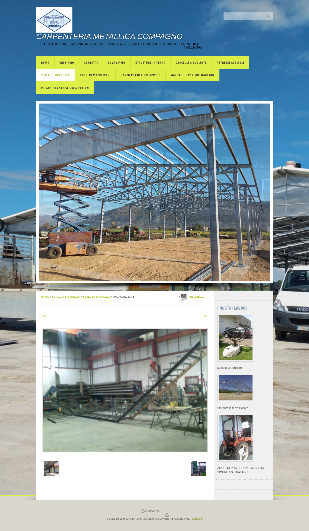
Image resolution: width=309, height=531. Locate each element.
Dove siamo (116, 62)
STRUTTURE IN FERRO (150, 62)
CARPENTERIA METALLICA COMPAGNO (109, 36)
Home (45, 62)
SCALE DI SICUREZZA (55, 75)
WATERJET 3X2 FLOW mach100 (192, 75)
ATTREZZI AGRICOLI (230, 62)
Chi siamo (66, 62)
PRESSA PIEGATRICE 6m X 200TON (65, 87)
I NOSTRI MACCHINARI (95, 75)
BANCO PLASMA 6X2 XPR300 (141, 75)
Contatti (91, 62)
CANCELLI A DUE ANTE (191, 62)
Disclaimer (197, 518)
